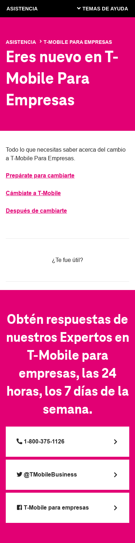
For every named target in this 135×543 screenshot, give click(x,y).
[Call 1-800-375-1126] (67, 442)
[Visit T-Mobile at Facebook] (67, 508)
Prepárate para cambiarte (40, 175)
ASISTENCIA (22, 8)
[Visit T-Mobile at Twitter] (67, 475)
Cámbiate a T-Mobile (33, 193)
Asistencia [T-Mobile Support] (21, 42)
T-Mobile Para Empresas (78, 42)
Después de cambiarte (36, 210)
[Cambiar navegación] (108, 8)
